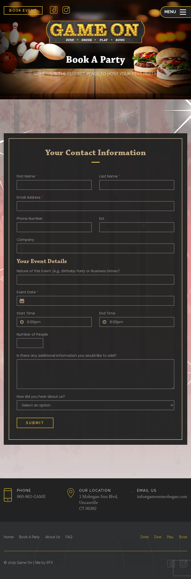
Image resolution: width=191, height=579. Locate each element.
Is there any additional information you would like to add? (66, 355)
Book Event (23, 10)
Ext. (102, 218)
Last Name (109, 176)
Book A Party (29, 537)
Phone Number (30, 218)
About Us (52, 537)
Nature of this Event (68, 270)
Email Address (30, 197)
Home (9, 537)
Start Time (26, 313)
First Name (27, 176)
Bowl (183, 537)
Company (25, 239)
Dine (157, 537)
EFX (50, 563)
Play (170, 537)
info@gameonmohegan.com (162, 497)
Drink (145, 537)
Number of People (32, 334)
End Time (107, 313)
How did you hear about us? (41, 396)
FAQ (69, 537)
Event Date (28, 292)
